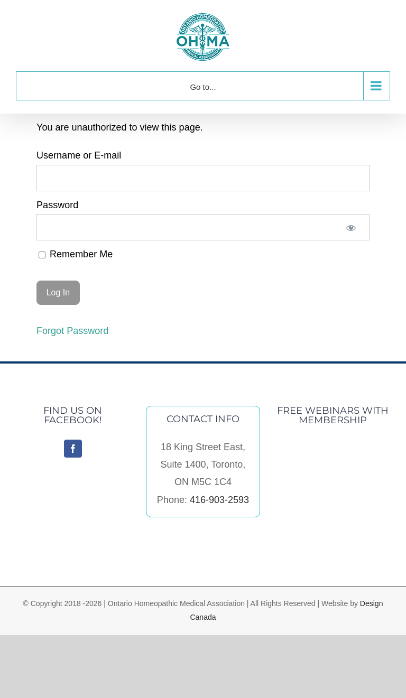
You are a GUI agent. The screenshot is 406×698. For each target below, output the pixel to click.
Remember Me (76, 254)
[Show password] (351, 227)
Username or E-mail (78, 155)
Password (57, 205)
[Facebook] (73, 449)
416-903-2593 (219, 500)
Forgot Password (72, 330)
